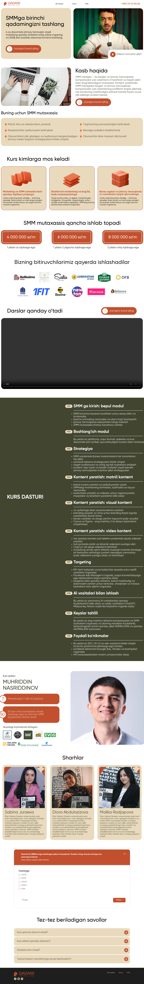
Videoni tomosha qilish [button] (129, 54)
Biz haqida (59, 4)
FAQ (86, 4)
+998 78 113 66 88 (130, 4)
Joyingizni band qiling (26, 48)
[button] (113, 54)
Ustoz (74, 4)
